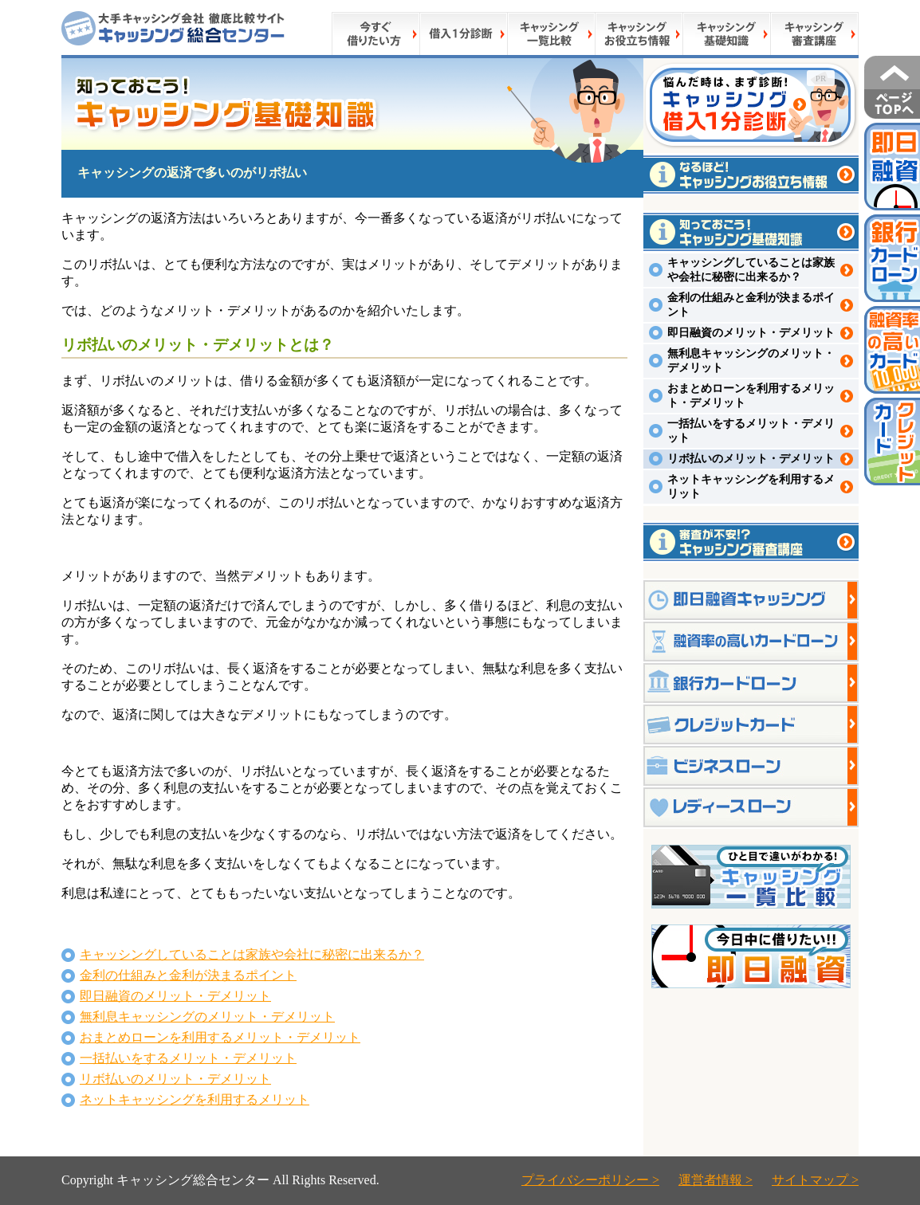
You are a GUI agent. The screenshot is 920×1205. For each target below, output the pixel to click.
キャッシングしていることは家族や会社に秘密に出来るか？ (252, 954)
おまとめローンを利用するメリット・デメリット (220, 1037)
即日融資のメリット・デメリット (175, 996)
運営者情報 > (715, 1180)
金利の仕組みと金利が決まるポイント (188, 975)
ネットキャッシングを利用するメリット (194, 1099)
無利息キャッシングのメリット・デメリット (207, 1016)
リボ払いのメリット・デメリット (175, 1078)
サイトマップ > (815, 1180)
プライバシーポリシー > (590, 1180)
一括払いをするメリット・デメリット (188, 1058)
